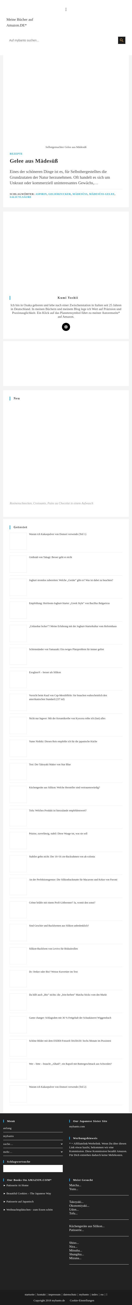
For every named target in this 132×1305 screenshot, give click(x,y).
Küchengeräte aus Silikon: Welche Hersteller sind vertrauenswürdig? (64, 787)
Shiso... (74, 1242)
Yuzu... (73, 1189)
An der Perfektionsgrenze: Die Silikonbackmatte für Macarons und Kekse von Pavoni (73, 879)
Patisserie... (76, 1230)
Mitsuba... (75, 1250)
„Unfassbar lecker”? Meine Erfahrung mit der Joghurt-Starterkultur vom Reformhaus (73, 626)
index (95, 1294)
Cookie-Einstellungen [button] (82, 1300)
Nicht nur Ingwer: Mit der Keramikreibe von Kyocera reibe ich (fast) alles (67, 718)
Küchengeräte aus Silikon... (87, 1226)
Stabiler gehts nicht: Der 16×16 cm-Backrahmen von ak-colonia (62, 856)
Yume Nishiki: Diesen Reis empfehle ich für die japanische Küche (63, 741)
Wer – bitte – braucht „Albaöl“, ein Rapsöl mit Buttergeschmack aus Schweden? (70, 1063)
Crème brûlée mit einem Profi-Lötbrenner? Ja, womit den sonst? (62, 902)
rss (102, 1294)
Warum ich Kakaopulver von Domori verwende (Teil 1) (57, 534)
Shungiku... (76, 1254)
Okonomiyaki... (79, 1205)
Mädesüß (79, 194)
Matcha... (75, 1185)
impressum (54, 1294)
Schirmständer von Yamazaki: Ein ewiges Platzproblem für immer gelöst (66, 649)
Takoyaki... (76, 1202)
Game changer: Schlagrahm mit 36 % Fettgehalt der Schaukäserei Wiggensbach (70, 1017)
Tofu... (73, 1213)
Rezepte (16, 153)
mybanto (8, 1136)
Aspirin (41, 194)
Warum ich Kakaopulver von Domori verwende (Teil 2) (57, 1086)
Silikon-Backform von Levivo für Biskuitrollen (53, 948)
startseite (29, 1294)
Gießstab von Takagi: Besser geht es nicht (50, 557)
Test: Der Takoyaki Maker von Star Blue (50, 764)
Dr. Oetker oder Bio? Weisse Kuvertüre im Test (53, 971)
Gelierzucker (59, 194)
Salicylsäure (20, 197)
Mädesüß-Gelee (102, 194)
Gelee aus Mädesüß (34, 161)
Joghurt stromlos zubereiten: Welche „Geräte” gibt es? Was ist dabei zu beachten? (71, 580)
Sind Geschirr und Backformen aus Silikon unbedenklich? (59, 925)
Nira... (73, 1246)
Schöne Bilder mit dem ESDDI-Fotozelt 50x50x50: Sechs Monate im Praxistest (70, 1040)
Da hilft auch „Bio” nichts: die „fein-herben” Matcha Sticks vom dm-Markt (68, 994)
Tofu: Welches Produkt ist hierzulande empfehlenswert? (57, 810)
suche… (33, 1144)
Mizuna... (75, 1258)
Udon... (74, 1209)
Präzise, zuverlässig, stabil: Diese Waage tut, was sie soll (58, 833)
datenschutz (69, 1294)
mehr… (33, 1151)
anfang (7, 1128)
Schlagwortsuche (18, 1161)
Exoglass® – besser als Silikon (45, 672)
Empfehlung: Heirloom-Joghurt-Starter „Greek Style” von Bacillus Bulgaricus (69, 603)
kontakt (41, 1294)
